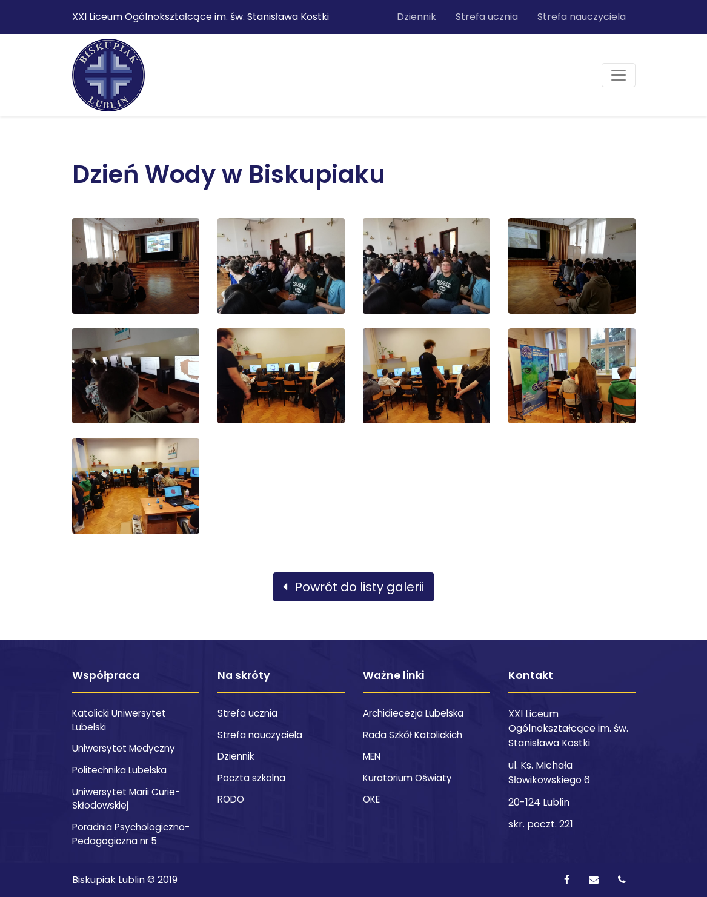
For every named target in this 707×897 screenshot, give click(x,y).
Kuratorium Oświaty (407, 778)
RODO (230, 799)
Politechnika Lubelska (119, 770)
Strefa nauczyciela (581, 17)
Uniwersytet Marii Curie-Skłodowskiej (126, 799)
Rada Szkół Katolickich (412, 735)
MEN (371, 756)
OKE (371, 799)
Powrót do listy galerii (353, 586)
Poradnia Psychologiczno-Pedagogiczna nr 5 (131, 834)
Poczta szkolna (251, 778)
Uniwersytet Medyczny (123, 748)
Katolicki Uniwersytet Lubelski (119, 720)
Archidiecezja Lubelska (413, 713)
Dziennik (416, 17)
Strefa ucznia (487, 17)
